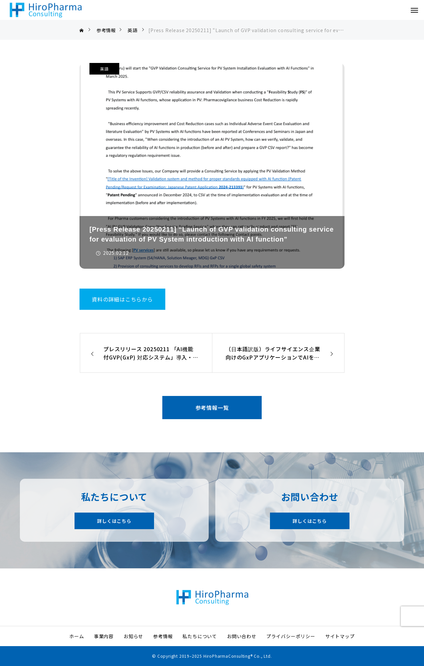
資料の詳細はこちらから (122, 299)
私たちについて (200, 636)
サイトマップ (340, 636)
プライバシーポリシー (290, 636)
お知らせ (133, 636)
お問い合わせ (241, 636)
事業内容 (104, 636)
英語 (104, 69)
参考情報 (163, 636)
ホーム (76, 636)
